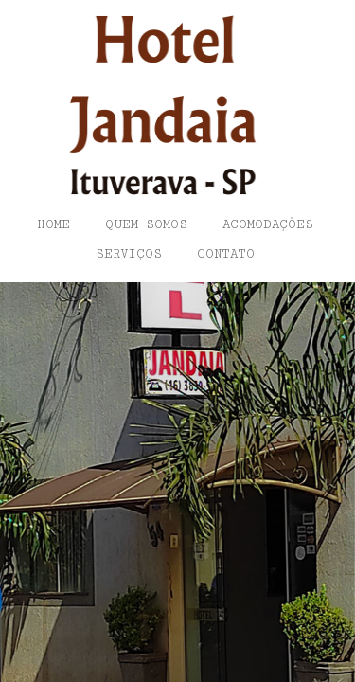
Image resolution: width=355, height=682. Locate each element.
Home (53, 224)
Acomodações (267, 224)
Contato (226, 253)
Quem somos (146, 224)
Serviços (129, 253)
